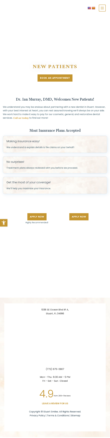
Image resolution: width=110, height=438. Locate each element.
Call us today (21, 118)
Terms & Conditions (58, 416)
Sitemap (75, 416)
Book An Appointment (55, 78)
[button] (3, 223)
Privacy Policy (37, 416)
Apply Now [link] (35, 217)
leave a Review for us (55, 404)
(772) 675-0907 (55, 370)
